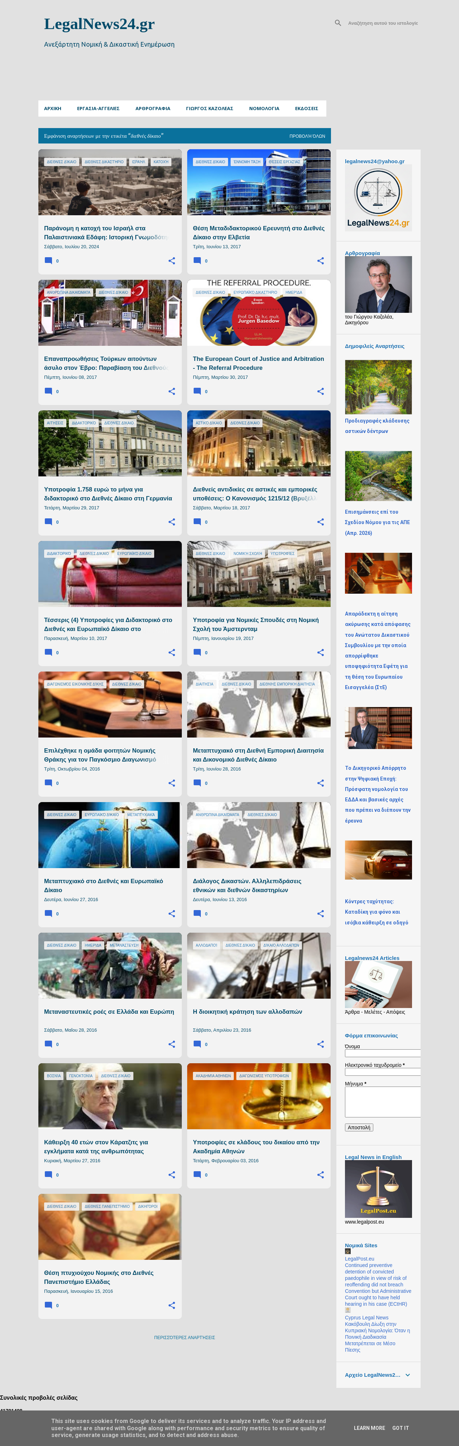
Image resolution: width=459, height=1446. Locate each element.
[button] (171, 261)
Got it (400, 1428)
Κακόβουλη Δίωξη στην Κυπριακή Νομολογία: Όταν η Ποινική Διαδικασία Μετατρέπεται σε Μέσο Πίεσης (377, 1337)
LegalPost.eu (359, 1259)
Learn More (369, 1428)
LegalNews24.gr (99, 24)
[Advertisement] (212, 83)
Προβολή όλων (307, 136)
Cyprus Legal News (366, 1317)
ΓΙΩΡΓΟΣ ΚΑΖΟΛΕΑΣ (209, 108)
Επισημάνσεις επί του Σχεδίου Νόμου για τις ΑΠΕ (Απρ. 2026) (377, 522)
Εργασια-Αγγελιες (98, 108)
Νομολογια (264, 108)
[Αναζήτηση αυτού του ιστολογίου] (383, 23)
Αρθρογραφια (153, 108)
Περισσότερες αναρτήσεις (184, 1337)
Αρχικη (52, 108)
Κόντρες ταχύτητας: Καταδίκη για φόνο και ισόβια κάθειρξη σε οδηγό (376, 912)
